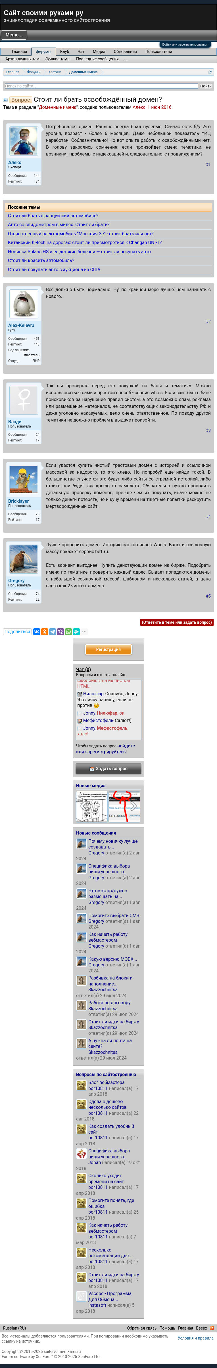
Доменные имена (57, 107)
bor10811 (98, 1088)
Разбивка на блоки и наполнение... (110, 980)
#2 (208, 321)
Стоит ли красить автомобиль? (41, 260)
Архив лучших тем (22, 59)
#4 (208, 516)
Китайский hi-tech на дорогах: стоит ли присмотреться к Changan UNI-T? (85, 242)
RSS (212, 1328)
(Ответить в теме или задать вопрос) (177, 622)
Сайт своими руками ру (43, 13)
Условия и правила (196, 1338)
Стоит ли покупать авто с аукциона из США (54, 269)
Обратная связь (142, 1328)
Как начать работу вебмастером (108, 937)
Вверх (201, 1328)
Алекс (139, 107)
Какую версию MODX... (112, 959)
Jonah (94, 1162)
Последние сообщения (97, 59)
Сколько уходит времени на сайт (106, 1178)
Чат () (83, 669)
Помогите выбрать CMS (113, 915)
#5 (208, 596)
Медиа (99, 51)
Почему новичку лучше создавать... (113, 844)
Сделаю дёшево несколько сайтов (107, 1104)
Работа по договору (109, 1002)
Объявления (125, 51)
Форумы (43, 52)
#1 (208, 164)
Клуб (64, 51)
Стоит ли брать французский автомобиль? (53, 215)
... (126, 59)
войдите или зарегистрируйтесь (105, 748)
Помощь (167, 1328)
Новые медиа (91, 785)
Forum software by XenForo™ (51, 1356)
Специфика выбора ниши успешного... (109, 868)
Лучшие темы (57, 59)
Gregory (96, 853)
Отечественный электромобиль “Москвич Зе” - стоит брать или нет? (81, 233)
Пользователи (158, 51)
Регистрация (108, 649)
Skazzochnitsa (103, 989)
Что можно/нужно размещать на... (107, 893)
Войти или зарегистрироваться (185, 44)
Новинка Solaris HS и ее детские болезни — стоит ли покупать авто (79, 251)
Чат (81, 51)
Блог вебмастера (106, 1082)
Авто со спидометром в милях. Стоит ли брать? (59, 224)
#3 (208, 430)
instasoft (97, 1305)
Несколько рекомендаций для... (110, 1252)
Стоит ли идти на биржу (113, 1022)
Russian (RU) (14, 1328)
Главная (19, 51)
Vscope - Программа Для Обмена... (110, 1296)
